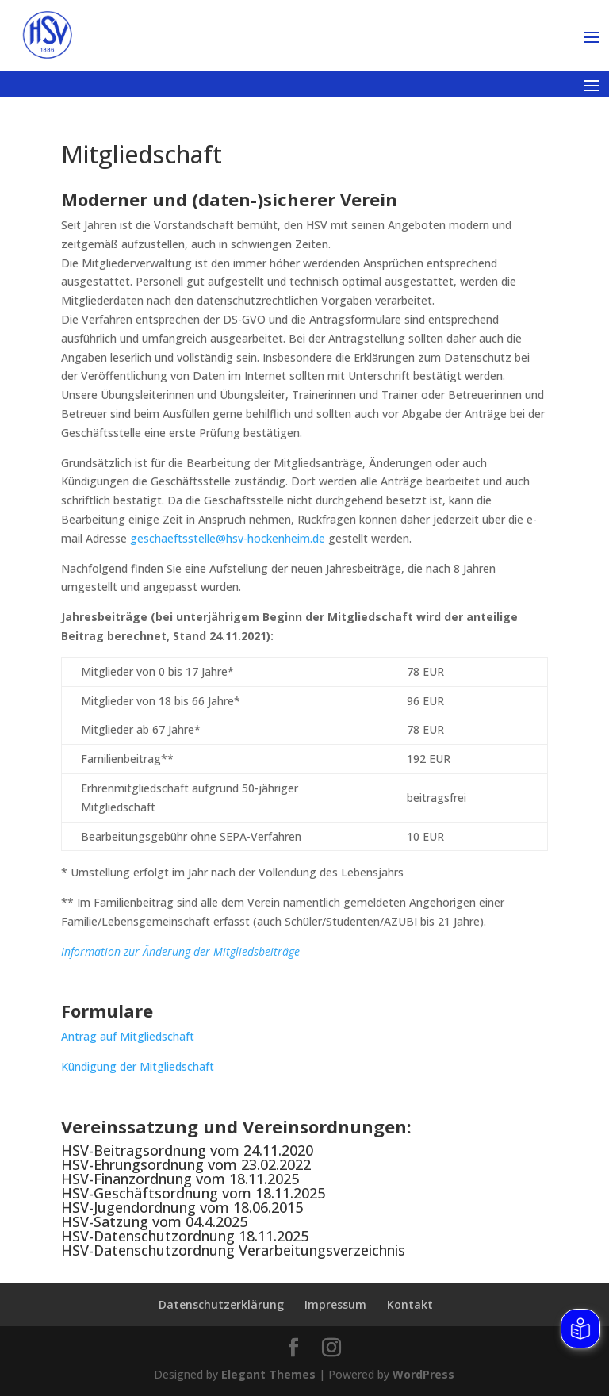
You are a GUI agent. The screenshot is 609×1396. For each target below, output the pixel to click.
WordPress (423, 1374)
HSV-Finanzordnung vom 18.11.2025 (180, 1178)
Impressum (335, 1304)
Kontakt (410, 1304)
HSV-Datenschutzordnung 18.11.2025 (184, 1235)
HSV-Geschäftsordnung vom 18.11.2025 (193, 1192)
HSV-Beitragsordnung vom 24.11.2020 (187, 1150)
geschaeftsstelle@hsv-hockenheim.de (227, 538)
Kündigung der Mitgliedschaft (137, 1066)
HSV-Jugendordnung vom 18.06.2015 (182, 1207)
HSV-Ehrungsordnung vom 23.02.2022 (186, 1164)
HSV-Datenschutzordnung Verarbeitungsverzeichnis (233, 1250)
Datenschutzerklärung (221, 1304)
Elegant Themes (268, 1374)
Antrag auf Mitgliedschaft (127, 1036)
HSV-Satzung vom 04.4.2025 (154, 1221)
